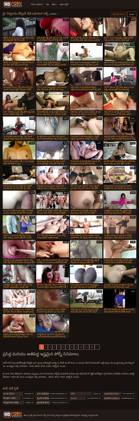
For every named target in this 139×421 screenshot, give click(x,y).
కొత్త (47, 4)
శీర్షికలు (54, 4)
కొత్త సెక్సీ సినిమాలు (119, 14)
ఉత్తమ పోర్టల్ (64, 4)
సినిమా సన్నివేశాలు (37, 4)
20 (92, 347)
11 (86, 347)
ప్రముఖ (131, 14)
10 (81, 347)
